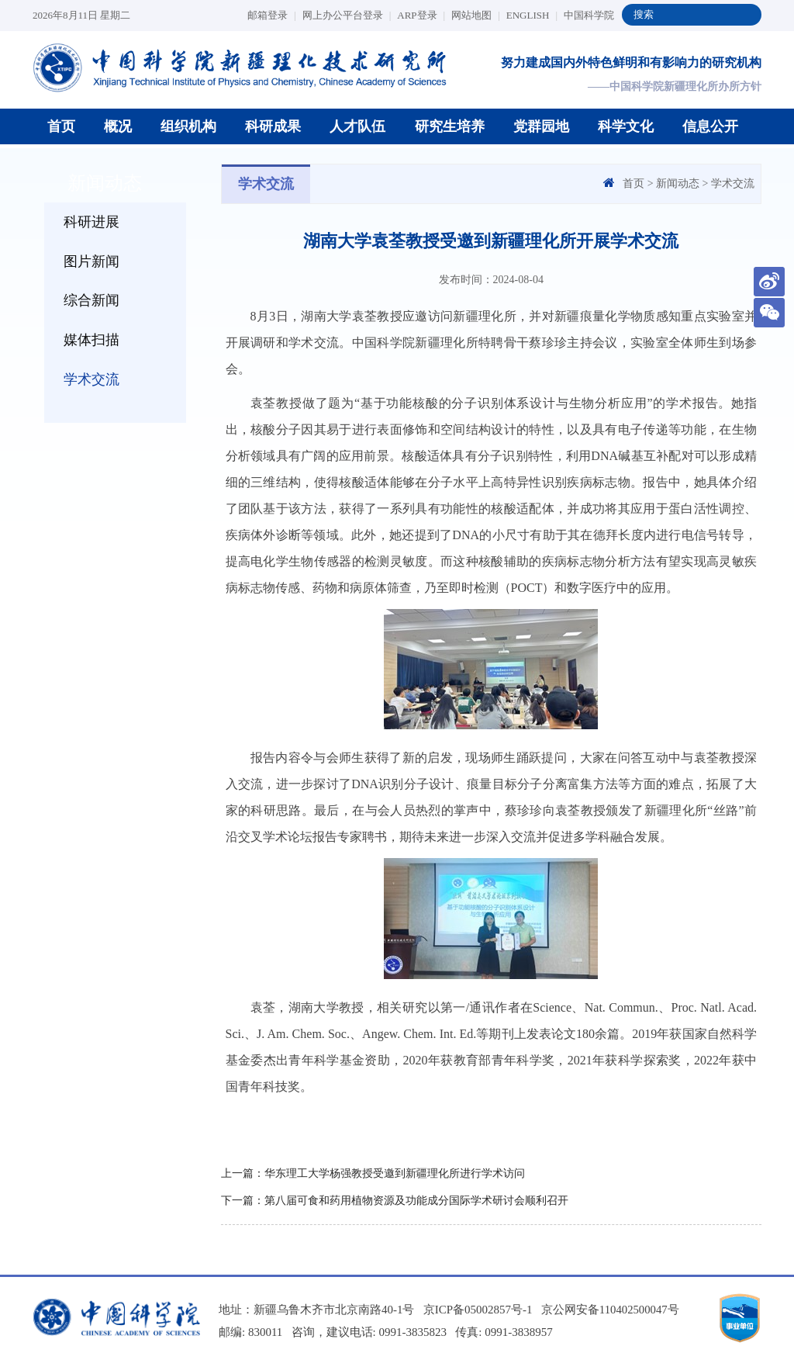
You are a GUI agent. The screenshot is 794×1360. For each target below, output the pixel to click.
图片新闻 (91, 261)
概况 (118, 126)
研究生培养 (450, 126)
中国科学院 (589, 15)
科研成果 (273, 126)
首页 (61, 126)
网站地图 (475, 15)
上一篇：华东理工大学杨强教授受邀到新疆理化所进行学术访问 (373, 1173)
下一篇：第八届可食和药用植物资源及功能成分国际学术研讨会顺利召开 (394, 1200)
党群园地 (541, 126)
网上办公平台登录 (347, 15)
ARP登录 (421, 15)
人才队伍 (357, 126)
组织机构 (188, 126)
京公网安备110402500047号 (610, 1309)
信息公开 (710, 126)
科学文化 (626, 126)
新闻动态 (677, 183)
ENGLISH (532, 15)
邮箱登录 (271, 15)
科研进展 (91, 222)
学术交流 (91, 380)
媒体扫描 (91, 340)
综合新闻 (91, 301)
